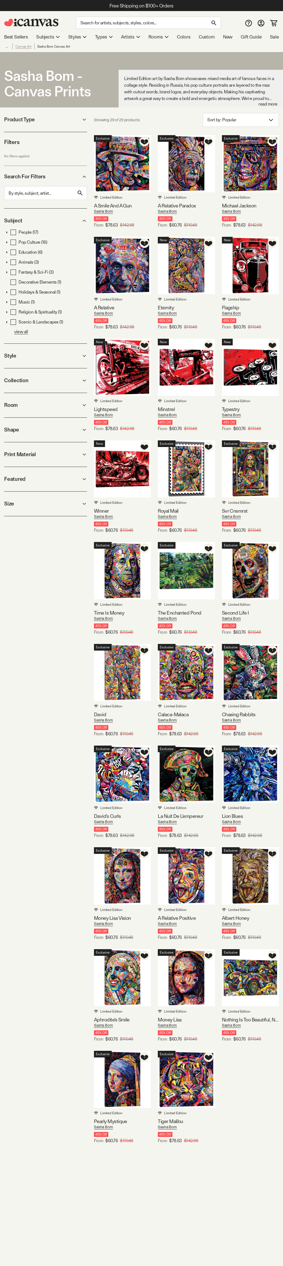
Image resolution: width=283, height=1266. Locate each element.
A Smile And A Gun (113, 206)
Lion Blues (232, 816)
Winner (101, 511)
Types (104, 37)
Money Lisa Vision (112, 918)
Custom (207, 37)
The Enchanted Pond (179, 613)
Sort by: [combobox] (240, 120)
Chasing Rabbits (239, 714)
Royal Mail (168, 511)
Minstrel (166, 409)
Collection (45, 380)
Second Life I (235, 613)
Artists (130, 37)
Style (45, 356)
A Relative (104, 307)
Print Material (45, 454)
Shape (45, 430)
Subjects (48, 37)
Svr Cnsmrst (235, 511)
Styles (77, 37)
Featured (45, 479)
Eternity (166, 307)
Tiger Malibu (170, 1121)
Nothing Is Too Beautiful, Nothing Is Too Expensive (250, 1020)
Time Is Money (109, 613)
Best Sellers (16, 37)
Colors (183, 37)
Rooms (158, 37)
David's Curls (107, 816)
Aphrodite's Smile (112, 1020)
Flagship (230, 307)
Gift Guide (251, 37)
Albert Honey (235, 918)
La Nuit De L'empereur (180, 816)
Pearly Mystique (110, 1121)
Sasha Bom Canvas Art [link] (53, 46)
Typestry (231, 409)
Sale (274, 37)
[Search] (148, 23)
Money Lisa (170, 1020)
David (100, 714)
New (227, 37)
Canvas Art (23, 46)
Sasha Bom (103, 211)
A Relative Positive (177, 918)
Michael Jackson (239, 206)
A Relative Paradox (177, 206)
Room (45, 405)
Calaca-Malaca (173, 714)
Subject (45, 220)
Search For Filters (45, 176)
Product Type (45, 119)
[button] (7, 232)
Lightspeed (106, 409)
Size (45, 503)
